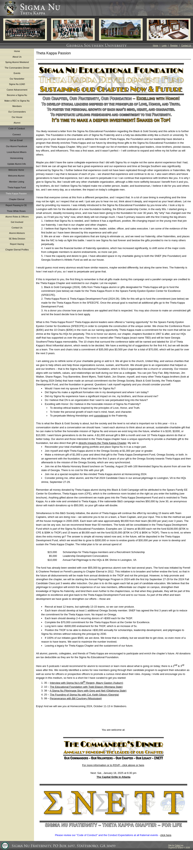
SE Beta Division (17, 238)
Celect (177, 845)
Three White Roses (16, 211)
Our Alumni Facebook (16, 146)
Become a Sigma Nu (17, 95)
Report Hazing (17, 244)
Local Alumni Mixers (16, 152)
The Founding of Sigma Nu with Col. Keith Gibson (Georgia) (84, 694)
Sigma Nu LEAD (17, 84)
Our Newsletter (17, 79)
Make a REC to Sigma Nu (17, 101)
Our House (17, 117)
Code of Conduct (16, 128)
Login (164, 45)
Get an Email (16, 140)
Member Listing (16, 181)
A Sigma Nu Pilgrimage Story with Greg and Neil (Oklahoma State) (88, 690)
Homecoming (16, 158)
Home (155, 45)
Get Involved (17, 222)
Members (17, 106)
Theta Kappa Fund (16, 187)
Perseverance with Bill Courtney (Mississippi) (76, 698)
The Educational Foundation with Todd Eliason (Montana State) (86, 686)
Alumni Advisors (17, 233)
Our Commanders (17, 112)
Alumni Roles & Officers (17, 216)
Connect (17, 134)
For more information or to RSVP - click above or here (113, 765)
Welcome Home (16, 170)
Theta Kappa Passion (16, 193)
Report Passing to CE (16, 205)
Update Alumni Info (16, 164)
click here (165, 835)
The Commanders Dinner (17, 68)
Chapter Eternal (16, 199)
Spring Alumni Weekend (17, 62)
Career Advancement (17, 90)
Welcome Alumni (16, 175)
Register (174, 45)
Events (17, 73)
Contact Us (186, 45)
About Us (16, 57)
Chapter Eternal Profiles (17, 249)
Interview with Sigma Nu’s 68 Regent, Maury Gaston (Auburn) (86, 682)
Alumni (17, 123)
